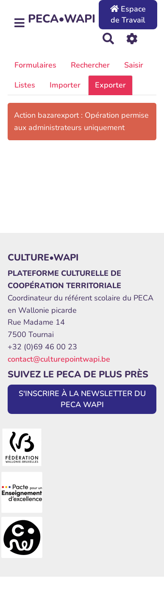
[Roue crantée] (132, 38)
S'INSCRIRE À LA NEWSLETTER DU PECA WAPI (82, 399)
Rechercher (90, 65)
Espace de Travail (128, 14)
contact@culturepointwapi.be (59, 359)
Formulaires (35, 65)
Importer (65, 85)
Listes (24, 85)
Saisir (133, 65)
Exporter (110, 85)
